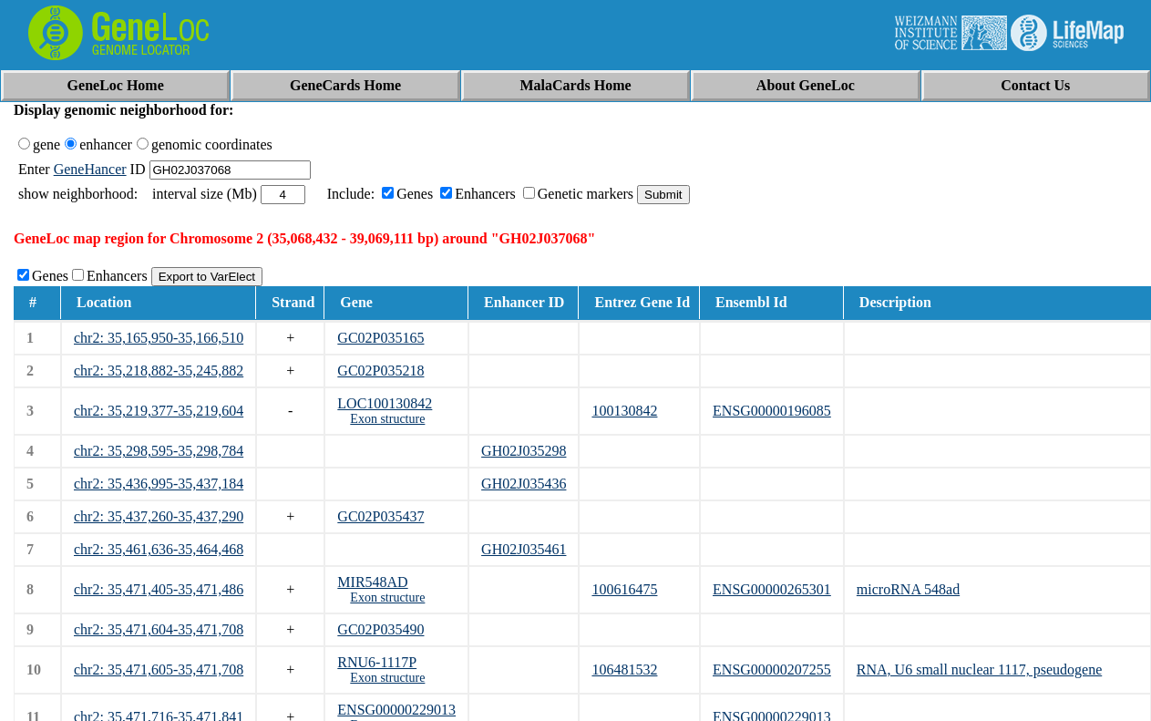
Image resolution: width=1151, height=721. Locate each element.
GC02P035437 (380, 516)
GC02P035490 (380, 629)
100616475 (624, 589)
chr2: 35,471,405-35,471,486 (158, 589)
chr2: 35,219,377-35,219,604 (158, 410)
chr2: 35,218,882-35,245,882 (158, 370)
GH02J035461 (523, 549)
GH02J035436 (523, 483)
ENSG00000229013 (396, 709)
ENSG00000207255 (772, 669)
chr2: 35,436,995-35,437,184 (158, 483)
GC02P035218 (380, 370)
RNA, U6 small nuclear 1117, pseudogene (979, 669)
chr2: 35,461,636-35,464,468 (158, 549)
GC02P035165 (380, 337)
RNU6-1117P (376, 662)
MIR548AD (372, 582)
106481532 (624, 669)
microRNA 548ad (908, 589)
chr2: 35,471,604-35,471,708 (158, 629)
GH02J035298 (523, 450)
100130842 (624, 410)
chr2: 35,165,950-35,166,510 (158, 337)
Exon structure (387, 419)
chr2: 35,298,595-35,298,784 (158, 450)
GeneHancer (90, 169)
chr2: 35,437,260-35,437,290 (158, 516)
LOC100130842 (384, 403)
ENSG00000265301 (772, 589)
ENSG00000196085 (772, 410)
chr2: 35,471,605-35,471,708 (158, 669)
